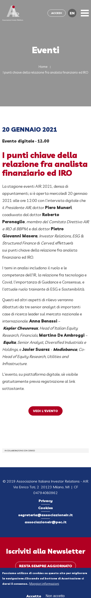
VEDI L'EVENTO (45, 411)
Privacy (46, 500)
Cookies (45, 508)
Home (43, 66)
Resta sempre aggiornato (45, 566)
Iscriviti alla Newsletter (45, 551)
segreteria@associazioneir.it (45, 515)
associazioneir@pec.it (46, 522)
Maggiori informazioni (44, 585)
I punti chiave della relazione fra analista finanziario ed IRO (45, 72)
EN (72, 13)
